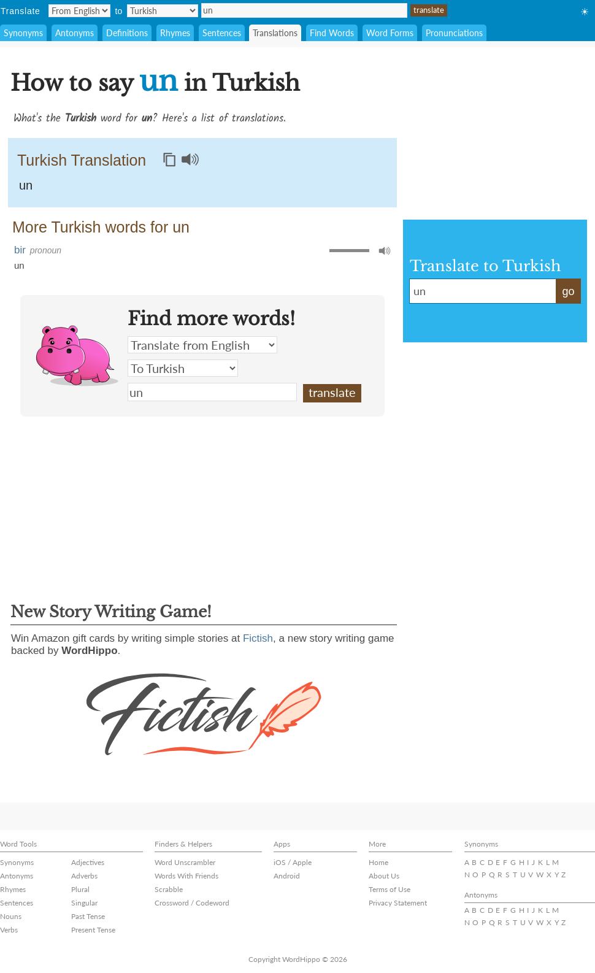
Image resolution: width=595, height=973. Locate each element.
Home (378, 862)
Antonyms (74, 33)
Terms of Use (389, 889)
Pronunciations (454, 33)
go (568, 291)
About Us (384, 875)
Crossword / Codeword (192, 902)
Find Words (332, 33)
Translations (275, 33)
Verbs (9, 929)
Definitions (127, 33)
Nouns (10, 916)
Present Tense (93, 929)
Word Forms (389, 33)
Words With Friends (186, 875)
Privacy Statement (398, 902)
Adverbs (84, 875)
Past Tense (88, 916)
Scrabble (169, 889)
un (304, 10)
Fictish (258, 638)
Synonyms (23, 33)
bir (20, 250)
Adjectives (87, 862)
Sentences (221, 33)
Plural (80, 889)
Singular (84, 902)
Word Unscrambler (185, 862)
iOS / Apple (293, 862)
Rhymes (175, 33)
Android (287, 875)
